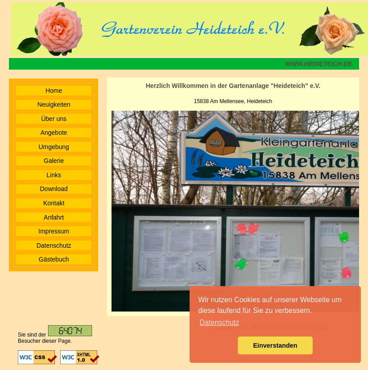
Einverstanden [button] (275, 345)
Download (54, 188)
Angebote (54, 132)
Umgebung (53, 146)
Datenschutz (54, 245)
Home (53, 90)
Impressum (53, 231)
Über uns (53, 118)
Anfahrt (54, 217)
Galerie (54, 160)
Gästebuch (54, 259)
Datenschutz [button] (219, 322)
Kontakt (53, 203)
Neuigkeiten (53, 104)
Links (53, 175)
